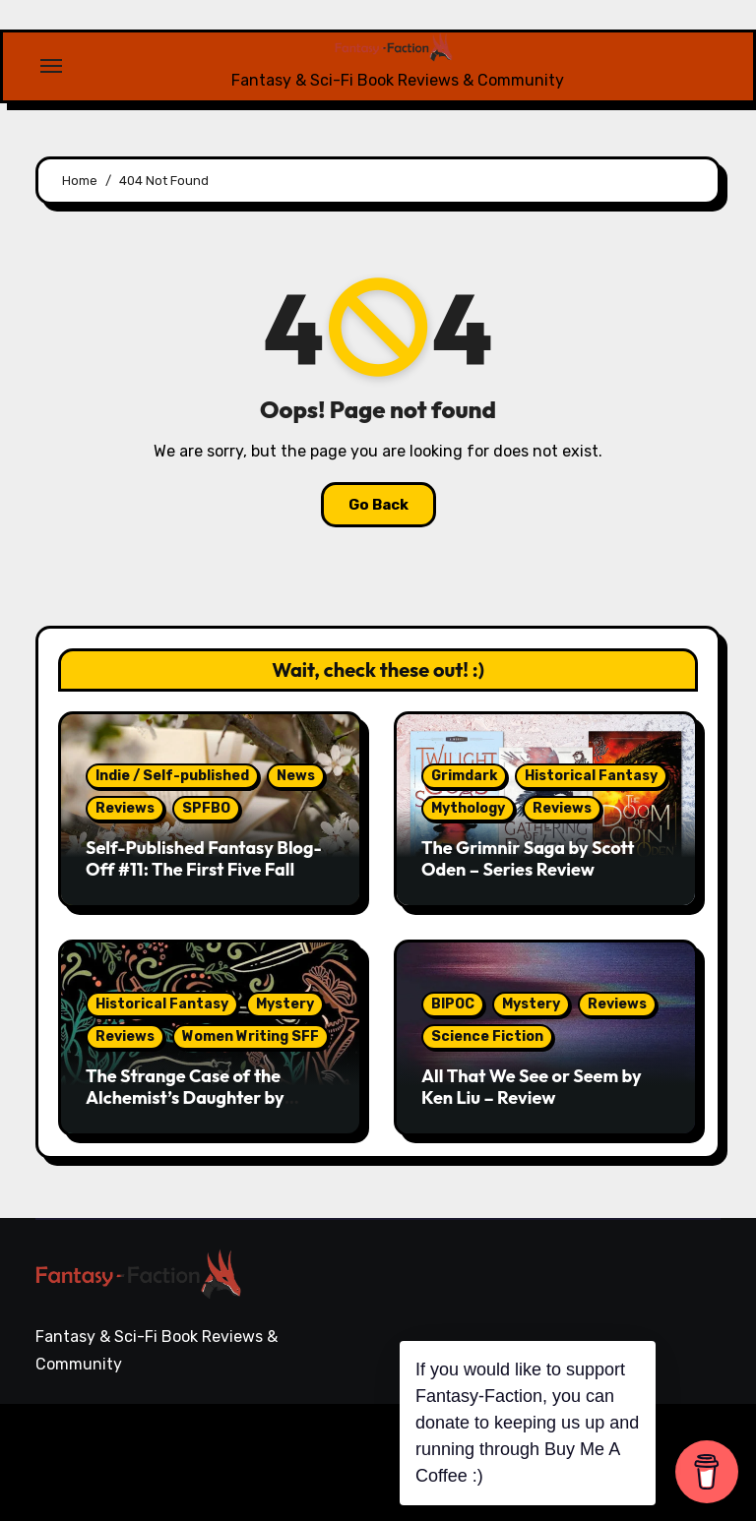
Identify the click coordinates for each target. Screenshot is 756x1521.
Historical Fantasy (591, 775)
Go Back (378, 505)
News (296, 775)
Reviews (125, 808)
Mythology (468, 808)
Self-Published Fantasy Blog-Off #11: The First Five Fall (204, 858)
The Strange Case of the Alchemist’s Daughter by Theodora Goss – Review (185, 1097)
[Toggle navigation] (51, 66)
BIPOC (452, 1004)
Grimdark (464, 775)
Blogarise (312, 1447)
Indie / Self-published (172, 775)
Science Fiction (487, 1036)
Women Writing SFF (250, 1036)
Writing (694, 1439)
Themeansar (103, 1475)
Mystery (285, 1004)
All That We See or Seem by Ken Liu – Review (531, 1087)
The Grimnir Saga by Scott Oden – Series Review (528, 858)
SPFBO (206, 808)
